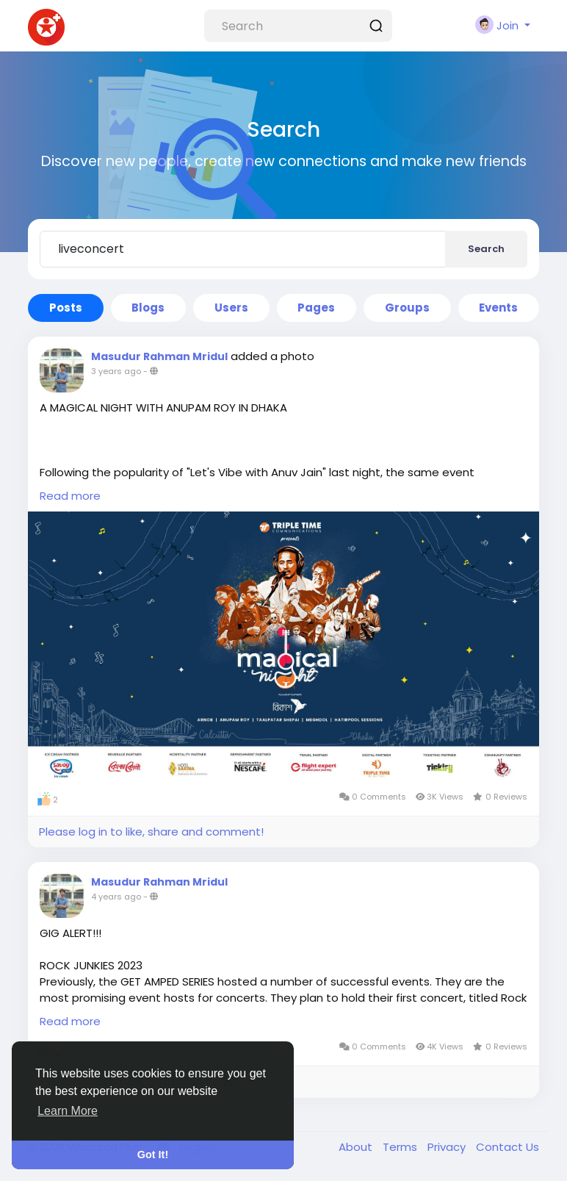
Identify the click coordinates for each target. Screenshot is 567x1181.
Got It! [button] (152, 1154)
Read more (70, 495)
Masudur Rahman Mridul (159, 356)
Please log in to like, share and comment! (151, 831)
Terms (401, 1147)
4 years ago (116, 896)
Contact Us (507, 1147)
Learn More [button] (67, 1111)
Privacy (448, 1147)
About (357, 1147)
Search (486, 249)
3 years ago (116, 371)
